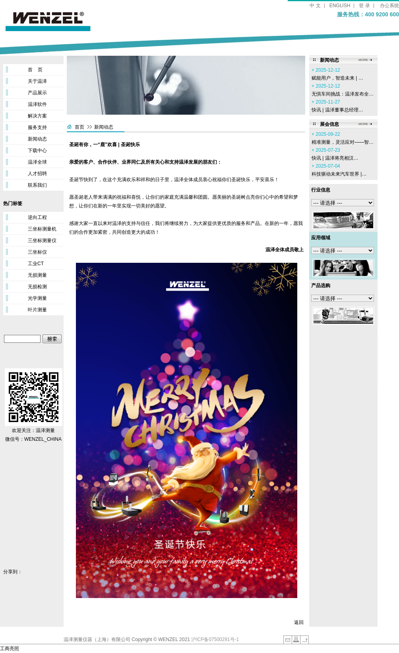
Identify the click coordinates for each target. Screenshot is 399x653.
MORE (363, 60)
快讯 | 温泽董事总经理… (337, 110)
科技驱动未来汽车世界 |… (339, 174)
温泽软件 (37, 104)
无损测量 (37, 275)
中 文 (315, 5)
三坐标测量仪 (42, 240)
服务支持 (37, 127)
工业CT (36, 263)
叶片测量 (37, 310)
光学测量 (37, 298)
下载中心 (37, 150)
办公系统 (389, 5)
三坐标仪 (37, 252)
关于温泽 (37, 81)
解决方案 (37, 116)
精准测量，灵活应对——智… (343, 142)
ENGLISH (340, 5)
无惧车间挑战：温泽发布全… (343, 94)
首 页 (35, 69)
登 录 (364, 5)
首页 (79, 127)
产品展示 (37, 93)
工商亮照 (9, 648)
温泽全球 (37, 162)
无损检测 (37, 286)
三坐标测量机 (42, 229)
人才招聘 (37, 173)
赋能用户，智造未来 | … (337, 78)
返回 (299, 622)
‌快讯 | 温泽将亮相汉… (335, 158)
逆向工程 (37, 217)
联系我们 (37, 185)
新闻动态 (37, 139)
